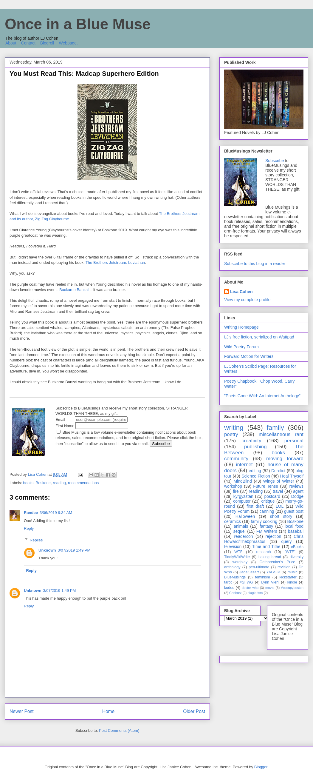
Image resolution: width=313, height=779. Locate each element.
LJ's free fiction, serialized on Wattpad (259, 337)
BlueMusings (235, 577)
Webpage (68, 43)
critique (268, 501)
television (232, 546)
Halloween (245, 516)
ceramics (232, 521)
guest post (293, 511)
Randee (31, 512)
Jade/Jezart (249, 572)
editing (255, 470)
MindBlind (242, 481)
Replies (36, 540)
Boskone (43, 483)
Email (91, 419)
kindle (292, 582)
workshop (233, 486)
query (286, 541)
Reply (29, 528)
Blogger (260, 767)
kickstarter (287, 577)
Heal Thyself (291, 476)
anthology (232, 567)
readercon (243, 536)
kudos (229, 588)
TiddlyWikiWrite (237, 557)
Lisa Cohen (241, 291)
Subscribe (274, 160)
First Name (91, 426)
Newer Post (22, 711)
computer (241, 501)
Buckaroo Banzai (74, 289)
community (236, 458)
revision (284, 567)
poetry (231, 434)
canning (267, 511)
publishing (255, 446)
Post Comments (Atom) (119, 730)
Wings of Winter (278, 481)
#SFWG (246, 582)
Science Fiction (255, 476)
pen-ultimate (259, 567)
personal (293, 441)
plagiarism (255, 593)
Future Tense (265, 486)
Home (108, 711)
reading (59, 483)
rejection (273, 536)
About (10, 43)
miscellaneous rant (281, 434)
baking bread (269, 557)
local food (294, 526)
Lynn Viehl (270, 582)
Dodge (297, 496)
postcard (272, 496)
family (275, 427)
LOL (279, 506)
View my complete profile (247, 299)
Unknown (47, 550)
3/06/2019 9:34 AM (56, 512)
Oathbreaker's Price (277, 562)
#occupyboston (292, 587)
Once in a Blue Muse (78, 24)
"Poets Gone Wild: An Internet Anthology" (262, 395)
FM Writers (266, 531)
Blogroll (47, 43)
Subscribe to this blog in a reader (254, 263)
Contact (28, 43)
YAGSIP (273, 572)
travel (278, 491)
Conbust (235, 593)
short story (281, 516)
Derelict (278, 470)
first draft (255, 506)
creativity (251, 441)
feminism (262, 577)
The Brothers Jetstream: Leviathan (115, 262)
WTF (238, 552)
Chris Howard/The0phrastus (263, 539)
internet (244, 464)
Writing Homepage (241, 327)
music (292, 572)
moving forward (284, 458)
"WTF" (290, 552)
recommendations (83, 483)
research (263, 552)
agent (298, 491)
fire (235, 491)
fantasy (266, 526)
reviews (296, 486)
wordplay (240, 562)
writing (234, 427)
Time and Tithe (266, 546)
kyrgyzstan (243, 496)
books (28, 483)
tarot (228, 582)
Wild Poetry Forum (241, 346)
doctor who (250, 587)
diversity (296, 557)
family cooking (264, 521)
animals (241, 526)
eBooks (297, 547)
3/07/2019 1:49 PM (74, 550)
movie (269, 587)
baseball (295, 531)
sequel (239, 531)
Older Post (194, 711)
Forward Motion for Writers (248, 356)
